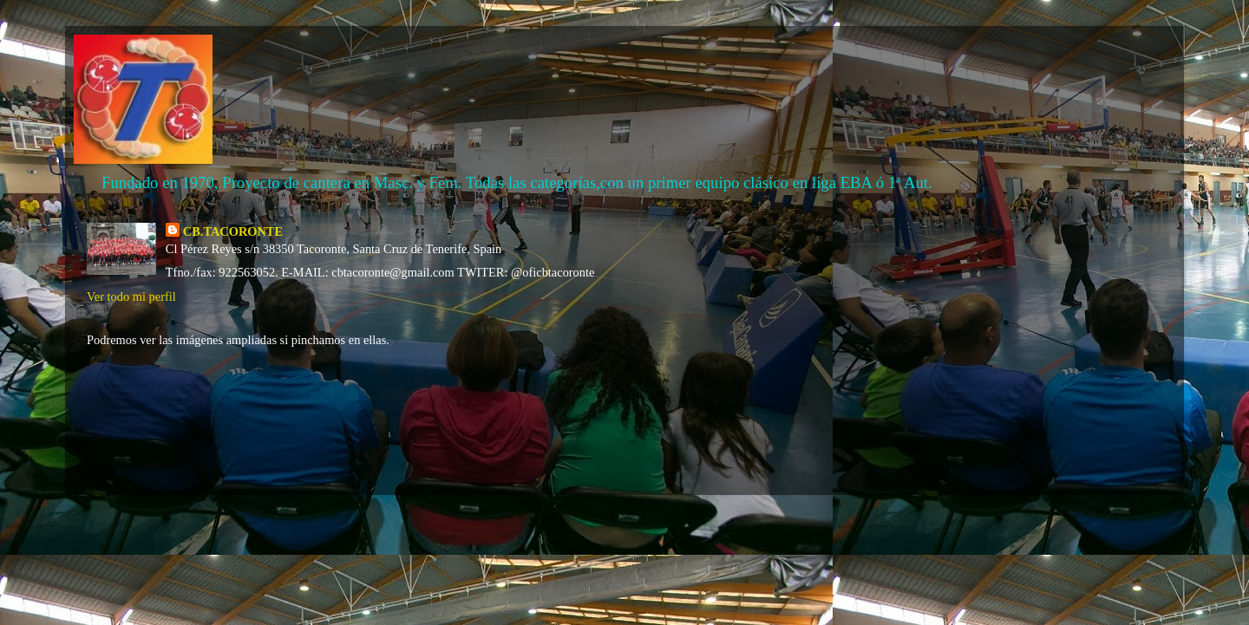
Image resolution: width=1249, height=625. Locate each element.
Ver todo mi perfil (131, 296)
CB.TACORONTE (233, 231)
